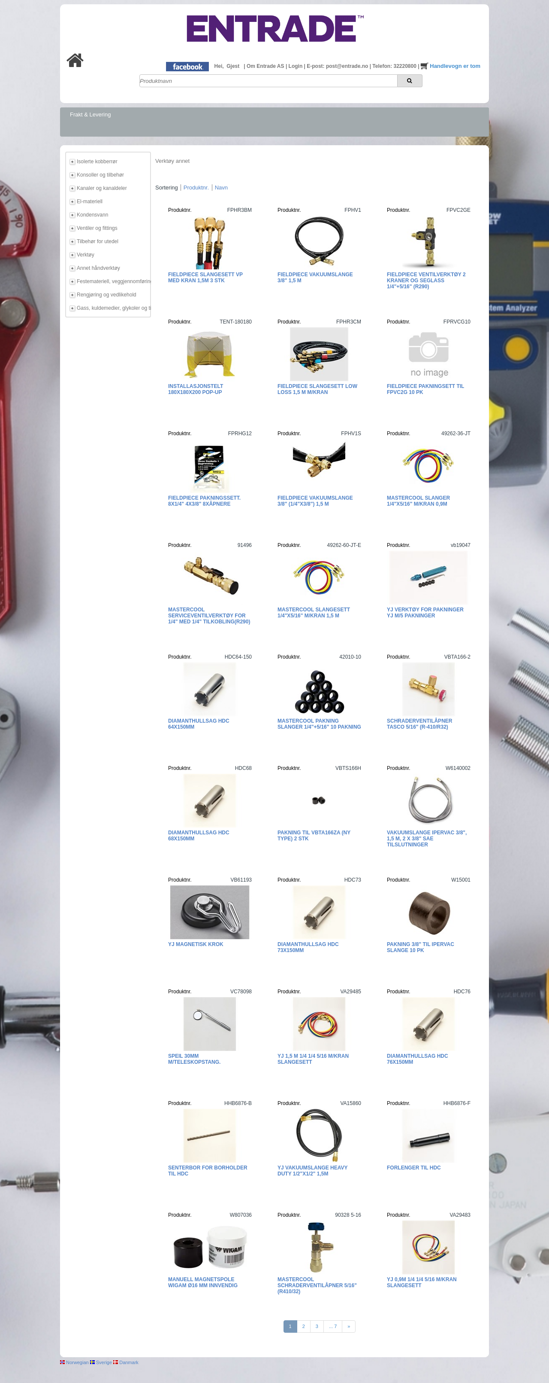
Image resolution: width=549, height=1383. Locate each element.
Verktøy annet (172, 161)
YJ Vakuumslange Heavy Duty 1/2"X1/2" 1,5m (312, 1171)
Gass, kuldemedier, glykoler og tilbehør (112, 308)
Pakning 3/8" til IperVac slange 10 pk (420, 947)
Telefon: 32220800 (395, 66)
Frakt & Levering (90, 114)
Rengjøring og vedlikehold (106, 295)
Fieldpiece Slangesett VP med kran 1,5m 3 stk (205, 278)
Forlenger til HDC (414, 1168)
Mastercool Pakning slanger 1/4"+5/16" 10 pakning (319, 724)
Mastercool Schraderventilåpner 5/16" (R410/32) (317, 1285)
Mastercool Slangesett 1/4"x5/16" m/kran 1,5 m (314, 613)
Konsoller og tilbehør (100, 175)
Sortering (166, 187)
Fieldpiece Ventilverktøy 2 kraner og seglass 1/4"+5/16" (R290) (426, 281)
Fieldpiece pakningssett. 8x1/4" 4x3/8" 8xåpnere (204, 501)
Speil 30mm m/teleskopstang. (194, 1059)
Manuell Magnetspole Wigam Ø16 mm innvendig (203, 1282)
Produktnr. (196, 187)
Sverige (101, 1362)
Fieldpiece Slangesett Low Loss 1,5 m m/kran (317, 389)
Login (296, 66)
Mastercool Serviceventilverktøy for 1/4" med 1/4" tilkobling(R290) (209, 616)
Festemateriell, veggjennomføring (112, 281)
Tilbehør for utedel (97, 241)
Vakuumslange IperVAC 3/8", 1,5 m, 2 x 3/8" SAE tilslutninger (427, 839)
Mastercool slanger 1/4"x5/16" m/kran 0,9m (418, 501)
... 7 (333, 1326)
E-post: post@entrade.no (338, 66)
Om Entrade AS (266, 66)
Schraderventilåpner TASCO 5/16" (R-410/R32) (419, 724)
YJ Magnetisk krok (195, 944)
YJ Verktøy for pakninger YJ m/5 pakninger (425, 613)
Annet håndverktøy (98, 268)
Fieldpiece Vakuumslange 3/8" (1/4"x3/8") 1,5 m (315, 501)
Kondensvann (92, 215)
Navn (221, 187)
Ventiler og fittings (97, 228)
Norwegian (74, 1362)
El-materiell (90, 201)
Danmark (126, 1362)
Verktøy (85, 255)
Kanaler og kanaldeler (102, 188)
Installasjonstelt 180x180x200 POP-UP (195, 389)
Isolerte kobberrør (97, 162)
